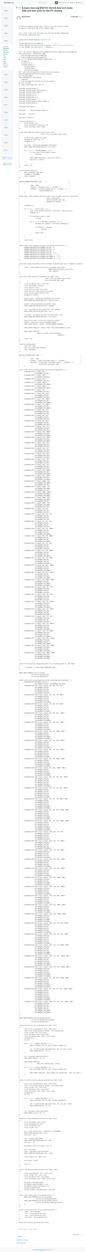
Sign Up (79, 2)
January (5, 67)
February (5, 65)
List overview (7, 158)
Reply (19, 1236)
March (5, 63)
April (4, 61)
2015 (6, 120)
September (6, 52)
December (6, 46)
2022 (6, 41)
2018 (6, 97)
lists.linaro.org (8, 3)
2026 (6, 10)
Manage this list (64, 2)
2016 (6, 112)
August (5, 54)
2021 (6, 74)
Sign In (72, 2)
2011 (6, 150)
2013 (6, 135)
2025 (6, 18)
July (4, 56)
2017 (6, 105)
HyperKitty (42, 1250)
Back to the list (20, 1243)
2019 (6, 90)
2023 (6, 33)
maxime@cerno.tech (45, 40)
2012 (6, 143)
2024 (6, 26)
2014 (6, 127)
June (4, 57)
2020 (6, 82)
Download (7, 164)
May (4, 59)
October (5, 50)
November (6, 48)
